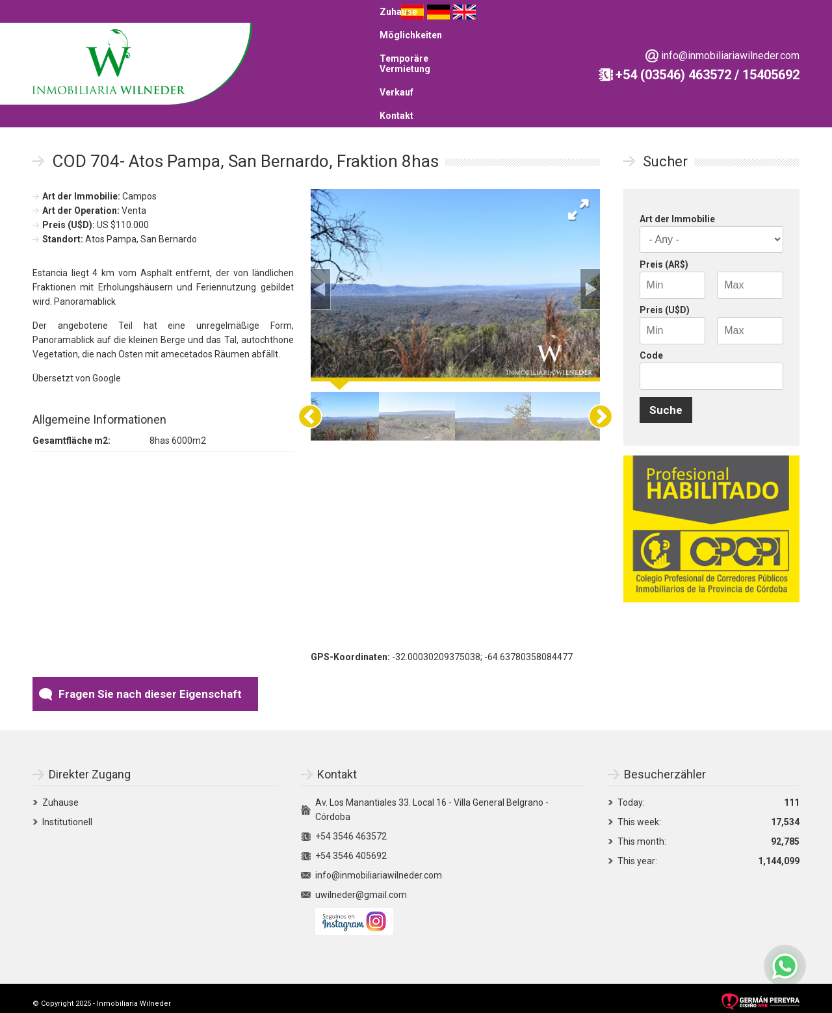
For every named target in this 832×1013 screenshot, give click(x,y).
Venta (134, 203)
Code (651, 347)
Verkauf (628, 41)
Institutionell (67, 814)
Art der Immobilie (677, 211)
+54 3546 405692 (351, 848)
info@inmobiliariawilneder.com (164, 92)
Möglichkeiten (453, 41)
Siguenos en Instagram (354, 913)
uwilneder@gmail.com (361, 887)
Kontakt (675, 41)
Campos (139, 188)
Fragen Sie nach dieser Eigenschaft (150, 686)
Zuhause (390, 41)
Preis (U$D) (665, 302)
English (788, 41)
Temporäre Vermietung (548, 41)
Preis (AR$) (664, 256)
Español (736, 41)
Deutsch (762, 41)
